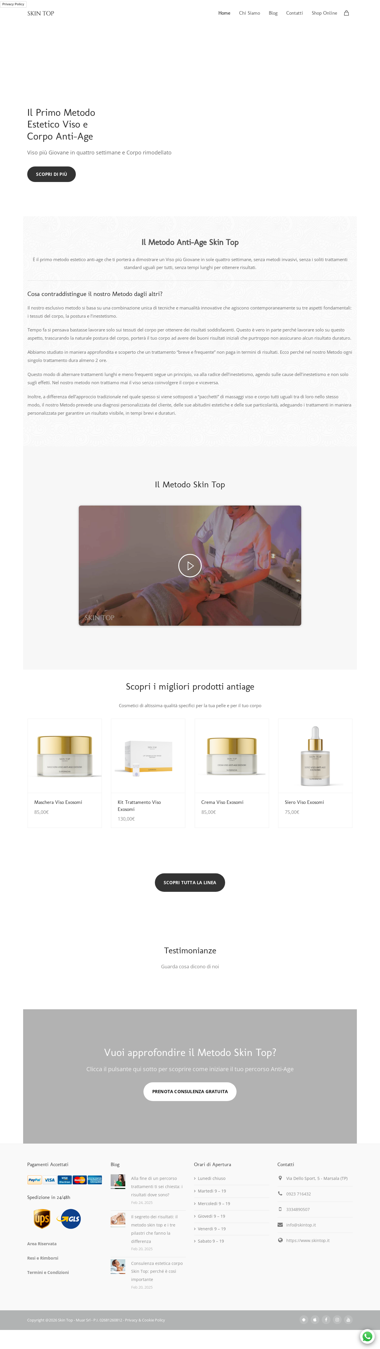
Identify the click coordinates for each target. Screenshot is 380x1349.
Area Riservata (42, 1243)
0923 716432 (298, 1194)
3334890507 (298, 1209)
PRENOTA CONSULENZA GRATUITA (190, 1091)
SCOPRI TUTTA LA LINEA (190, 882)
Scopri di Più (51, 174)
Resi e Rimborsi (42, 1258)
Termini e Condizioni (48, 1272)
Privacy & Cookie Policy (145, 1320)
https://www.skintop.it (308, 1240)
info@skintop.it (301, 1225)
